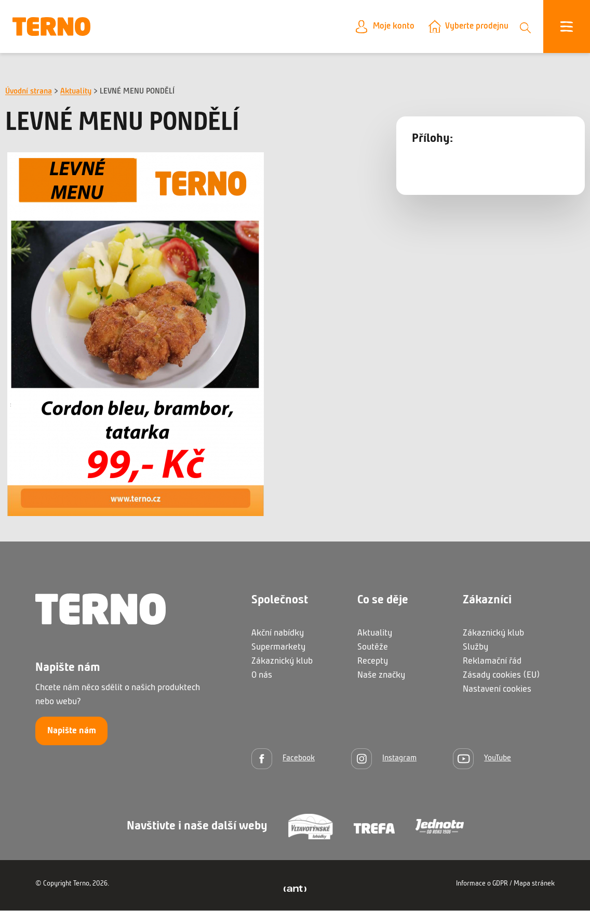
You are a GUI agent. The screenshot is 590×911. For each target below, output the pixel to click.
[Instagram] (384, 759)
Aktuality (75, 92)
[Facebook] (283, 759)
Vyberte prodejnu (474, 27)
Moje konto (389, 27)
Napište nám (71, 731)
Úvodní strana (28, 92)
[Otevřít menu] (566, 27)
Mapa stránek (534, 884)
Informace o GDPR (482, 884)
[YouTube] (482, 759)
